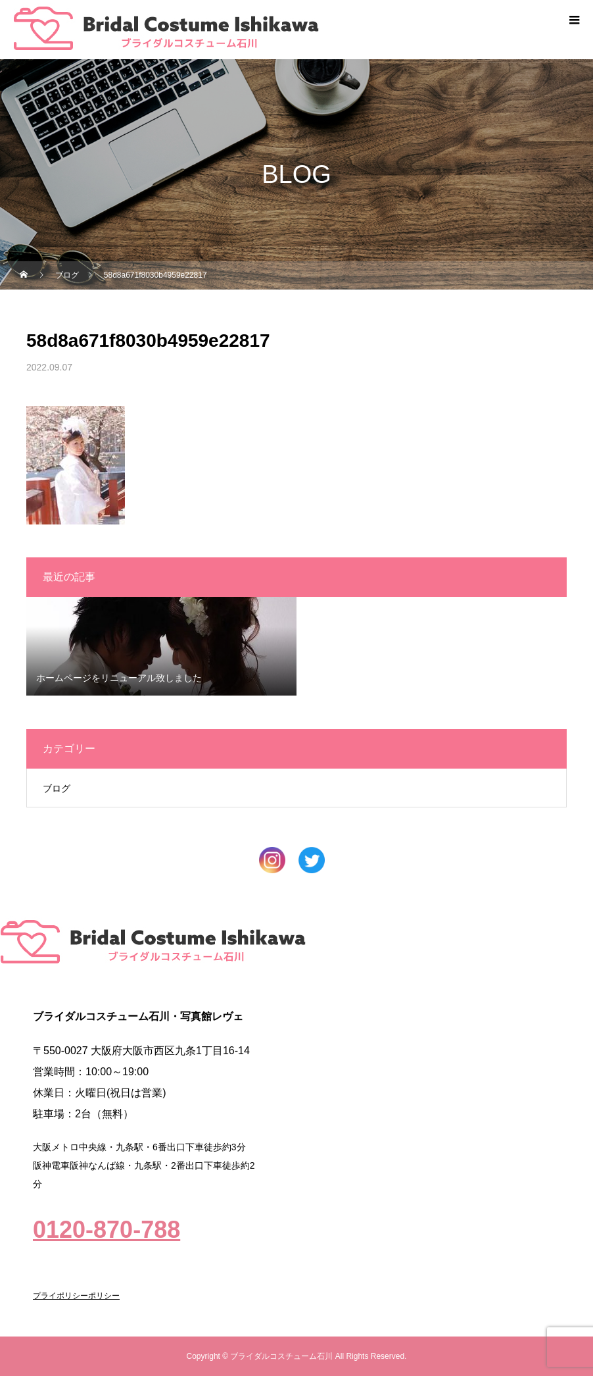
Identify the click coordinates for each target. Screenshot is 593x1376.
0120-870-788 (106, 1229)
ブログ (56, 788)
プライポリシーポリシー (76, 1295)
